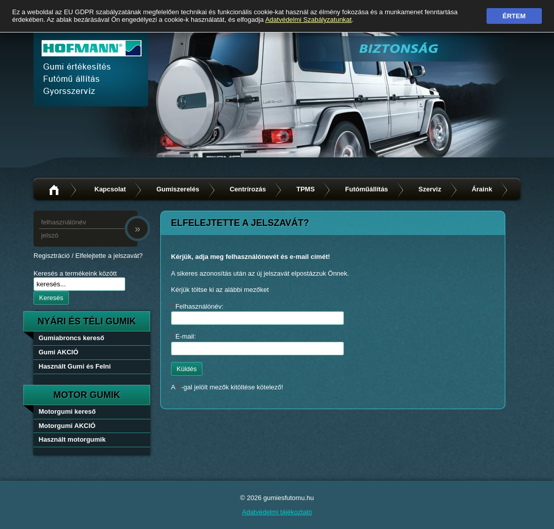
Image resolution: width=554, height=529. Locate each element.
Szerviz (430, 189)
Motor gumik (86, 395)
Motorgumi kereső (67, 411)
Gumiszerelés (177, 189)
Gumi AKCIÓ (58, 352)
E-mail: (183, 336)
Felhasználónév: (197, 306)
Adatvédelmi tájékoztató (277, 512)
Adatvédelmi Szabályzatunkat (308, 19)
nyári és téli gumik (87, 321)
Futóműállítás (366, 189)
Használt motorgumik (72, 439)
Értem (514, 16)
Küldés (187, 369)
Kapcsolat (110, 189)
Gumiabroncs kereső (71, 338)
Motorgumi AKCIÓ (67, 425)
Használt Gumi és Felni (75, 366)
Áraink (482, 189)
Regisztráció (51, 255)
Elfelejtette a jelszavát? (109, 255)
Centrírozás (248, 189)
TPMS (305, 189)
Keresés (51, 298)
